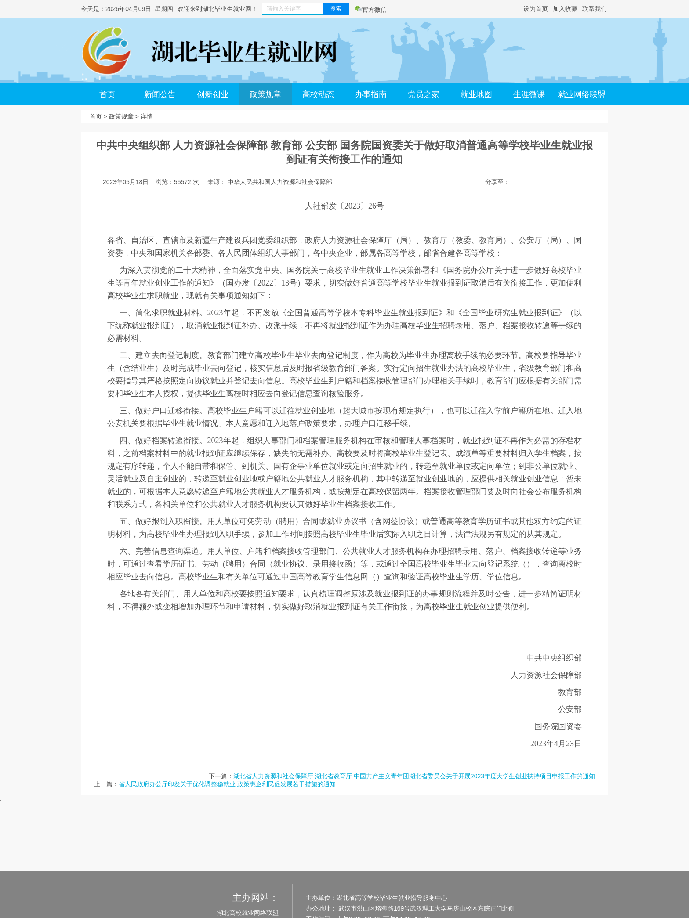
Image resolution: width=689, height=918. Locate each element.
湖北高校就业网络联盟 (248, 912)
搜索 (335, 8)
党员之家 (423, 94)
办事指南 (371, 94)
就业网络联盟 (582, 94)
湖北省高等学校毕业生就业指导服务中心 (392, 897)
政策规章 (265, 94)
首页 (107, 94)
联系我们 (594, 8)
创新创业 (212, 94)
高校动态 (318, 94)
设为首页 (535, 8)
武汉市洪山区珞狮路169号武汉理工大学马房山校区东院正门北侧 (426, 908)
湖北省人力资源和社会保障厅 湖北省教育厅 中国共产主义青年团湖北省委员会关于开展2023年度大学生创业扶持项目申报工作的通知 (414, 776)
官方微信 (371, 9)
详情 (147, 116)
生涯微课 (529, 94)
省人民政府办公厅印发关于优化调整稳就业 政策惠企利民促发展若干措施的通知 (227, 784)
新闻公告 (160, 94)
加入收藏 (565, 8)
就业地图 (476, 94)
